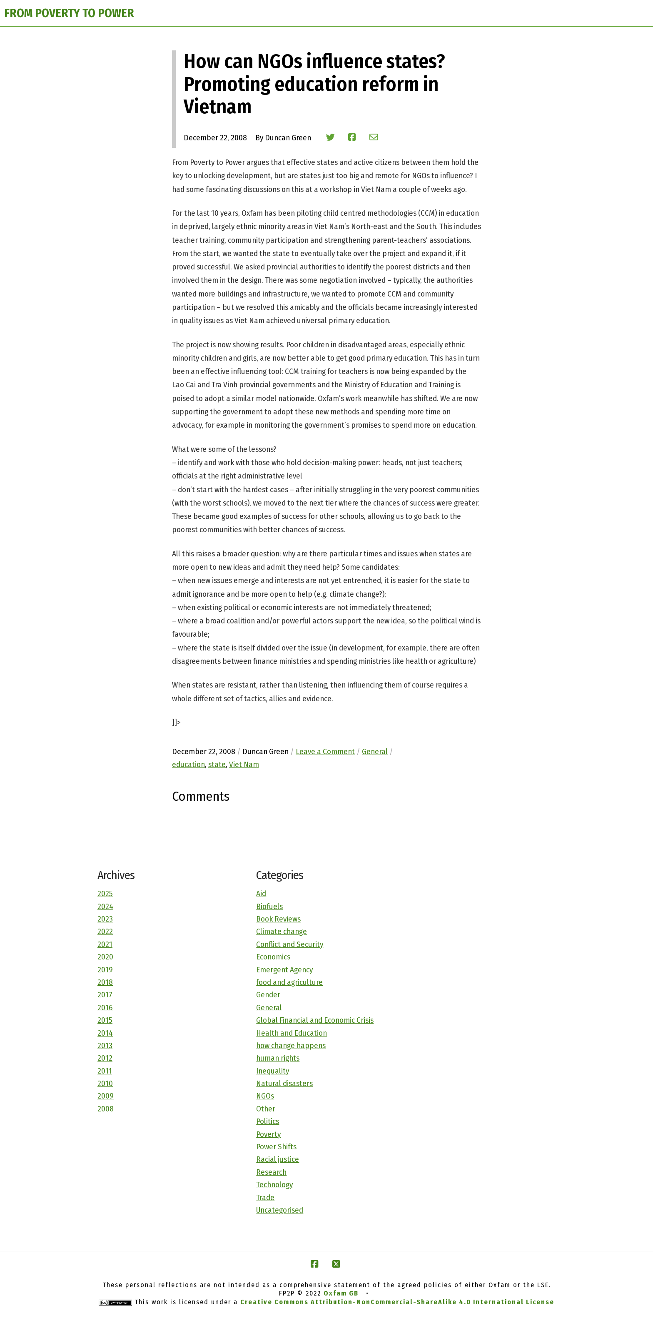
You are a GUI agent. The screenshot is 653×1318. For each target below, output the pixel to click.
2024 (105, 906)
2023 (105, 919)
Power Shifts (276, 1146)
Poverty (268, 1134)
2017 (104, 994)
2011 (104, 1071)
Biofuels (269, 906)
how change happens (291, 1045)
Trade (265, 1197)
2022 (105, 931)
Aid (261, 893)
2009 (105, 1096)
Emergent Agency (284, 969)
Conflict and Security (289, 944)
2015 (104, 1020)
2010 (105, 1083)
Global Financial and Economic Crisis (315, 1020)
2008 (105, 1109)
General (269, 1007)
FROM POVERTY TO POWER (69, 13)
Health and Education (291, 1033)
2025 (105, 893)
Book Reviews (278, 919)
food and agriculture (289, 982)
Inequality (272, 1071)
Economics (273, 957)
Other (265, 1109)
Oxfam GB (341, 1293)
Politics (267, 1121)
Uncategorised (279, 1210)
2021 (104, 944)
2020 (105, 957)
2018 (105, 982)
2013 (104, 1045)
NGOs (265, 1096)
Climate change (281, 931)
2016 (105, 1007)
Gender (268, 994)
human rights (277, 1058)
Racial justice (277, 1159)
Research (271, 1172)
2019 (105, 969)
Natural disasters (284, 1083)
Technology (274, 1184)
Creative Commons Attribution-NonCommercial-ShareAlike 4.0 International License (397, 1302)
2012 (104, 1058)
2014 (105, 1033)
